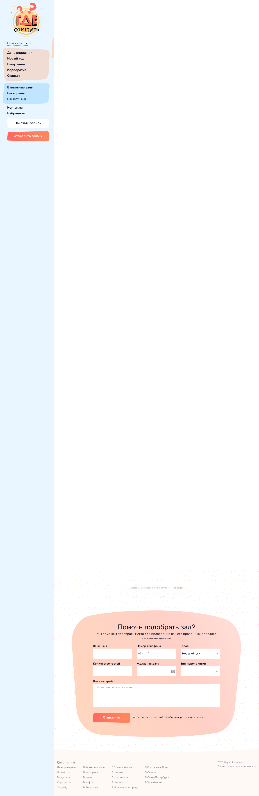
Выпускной (16, 64)
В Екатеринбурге (122, 767)
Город (185, 645)
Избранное (16, 113)
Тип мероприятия (193, 663)
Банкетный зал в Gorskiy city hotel (99, 383)
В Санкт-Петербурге (157, 777)
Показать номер (192, 124)
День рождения (19, 52)
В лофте (88, 782)
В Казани (117, 772)
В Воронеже (90, 787)
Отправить (111, 717)
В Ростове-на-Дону (156, 767)
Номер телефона (149, 645)
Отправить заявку (28, 136)
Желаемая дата (148, 663)
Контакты (15, 107)
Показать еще (17, 98)
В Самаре (150, 772)
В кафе (87, 777)
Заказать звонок (28, 123)
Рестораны (16, 93)
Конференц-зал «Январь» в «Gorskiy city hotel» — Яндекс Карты (156, 588)
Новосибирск (17, 43)
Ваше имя (100, 645)
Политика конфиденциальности (236, 766)
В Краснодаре (120, 777)
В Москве (117, 782)
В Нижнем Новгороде (125, 787)
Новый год (15, 58)
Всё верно (64, 51)
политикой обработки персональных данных (178, 717)
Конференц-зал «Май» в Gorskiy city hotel (192, 383)
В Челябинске (153, 782)
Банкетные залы (20, 87)
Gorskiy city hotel (79, 169)
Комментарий (103, 681)
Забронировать (110, 410)
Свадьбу (62, 787)
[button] (72, 102)
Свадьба (14, 75)
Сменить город (86, 51)
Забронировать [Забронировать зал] (201, 143)
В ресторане (90, 772)
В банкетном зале (94, 767)
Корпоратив (16, 70)
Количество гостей (106, 663)
